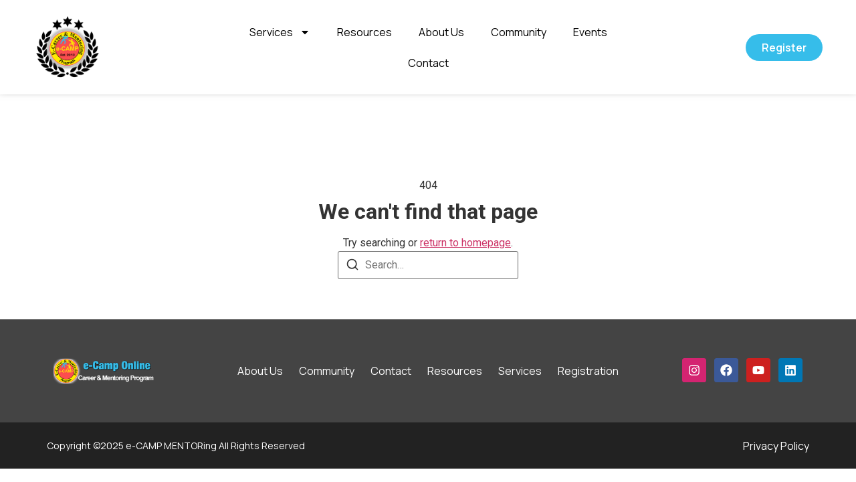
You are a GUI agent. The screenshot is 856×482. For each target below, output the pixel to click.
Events (590, 32)
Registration (588, 371)
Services (279, 32)
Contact (428, 63)
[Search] (352, 266)
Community (518, 32)
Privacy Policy (776, 446)
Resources (364, 32)
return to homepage (465, 242)
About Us (441, 32)
